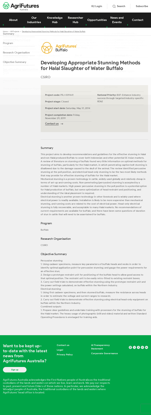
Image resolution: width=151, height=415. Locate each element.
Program (8, 43)
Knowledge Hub (55, 20)
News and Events (117, 20)
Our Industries (34, 20)
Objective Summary (14, 62)
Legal (60, 349)
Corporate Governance (104, 353)
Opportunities (97, 20)
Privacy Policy (65, 354)
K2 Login (96, 6)
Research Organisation (16, 52)
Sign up (14, 369)
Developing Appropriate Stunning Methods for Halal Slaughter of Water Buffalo (53, 31)
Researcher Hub (75, 20)
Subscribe (142, 6)
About (13, 20)
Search (119, 6)
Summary (8, 33)
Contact (137, 20)
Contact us (63, 345)
